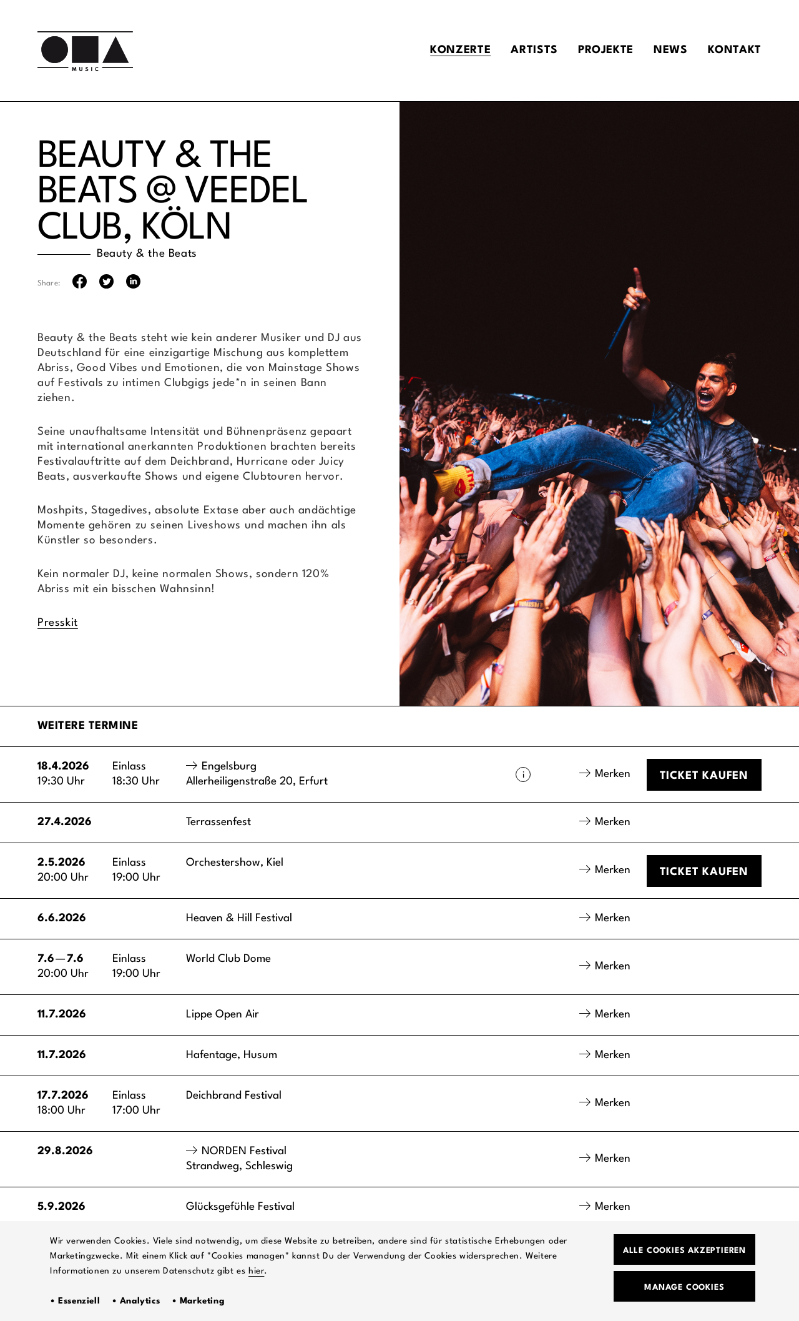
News (671, 50)
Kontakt (735, 50)
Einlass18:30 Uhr (136, 774)
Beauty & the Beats (147, 254)
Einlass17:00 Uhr (136, 1103)
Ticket (704, 776)
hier (256, 1271)
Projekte (606, 50)
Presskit (57, 623)
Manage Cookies (684, 1288)
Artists (534, 50)
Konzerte (460, 50)
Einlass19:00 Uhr (136, 870)
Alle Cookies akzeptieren (684, 1251)
